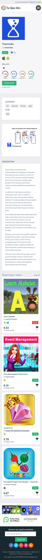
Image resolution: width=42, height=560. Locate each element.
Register (33, 2)
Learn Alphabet (9, 316)
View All (37, 275)
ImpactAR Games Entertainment (17, 431)
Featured (11, 552)
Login (39, 2)
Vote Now (9, 83)
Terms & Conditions (25, 554)
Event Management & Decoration (16, 374)
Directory (26, 552)
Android (14, 106)
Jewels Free (8, 428)
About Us (34, 552)
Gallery (19, 552)
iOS (7, 106)
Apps (30, 106)
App (7, 114)
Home (5, 552)
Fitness (23, 106)
